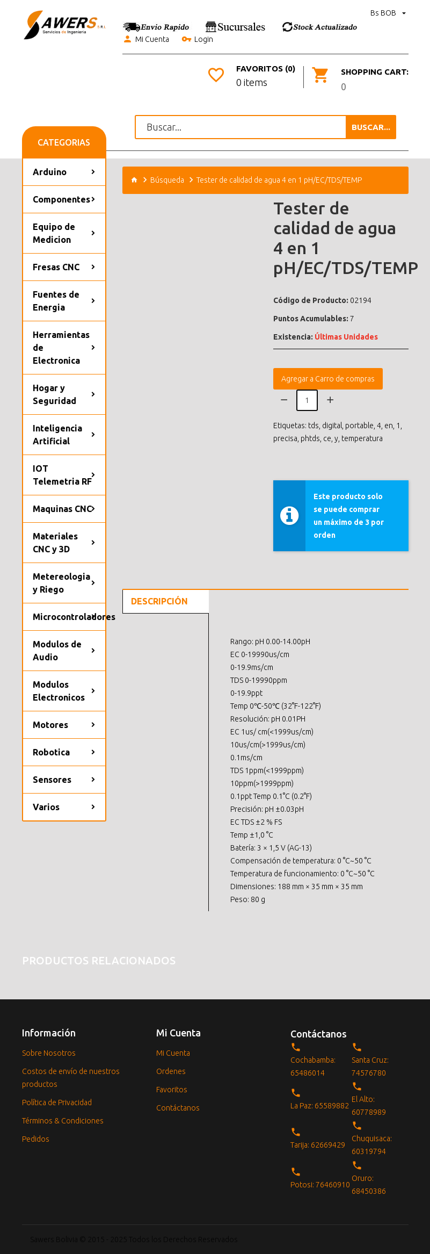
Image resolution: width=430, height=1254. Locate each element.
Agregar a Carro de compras (328, 378)
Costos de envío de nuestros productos (71, 1078)
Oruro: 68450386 (369, 1184)
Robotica (51, 752)
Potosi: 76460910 (320, 1184)
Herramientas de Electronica (61, 347)
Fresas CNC (56, 267)
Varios (46, 807)
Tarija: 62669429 (317, 1145)
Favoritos (171, 1089)
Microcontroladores (69, 617)
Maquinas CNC (62, 509)
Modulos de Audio (57, 650)
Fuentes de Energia (56, 301)
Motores (50, 725)
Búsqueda (167, 180)
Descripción (159, 601)
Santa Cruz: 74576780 (370, 1066)
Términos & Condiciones (63, 1120)
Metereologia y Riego (61, 583)
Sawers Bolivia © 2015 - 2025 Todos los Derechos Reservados (134, 1239)
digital (332, 425)
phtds (310, 438)
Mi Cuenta (145, 40)
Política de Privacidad (57, 1102)
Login (197, 40)
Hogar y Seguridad (54, 394)
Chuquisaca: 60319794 (372, 1145)
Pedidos (35, 1139)
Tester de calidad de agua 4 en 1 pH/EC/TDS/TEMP (279, 180)
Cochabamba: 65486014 (313, 1066)
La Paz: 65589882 (319, 1105)
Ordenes (171, 1071)
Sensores (52, 779)
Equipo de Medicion (54, 233)
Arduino (50, 172)
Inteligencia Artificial (57, 434)
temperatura (362, 438)
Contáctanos (178, 1108)
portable (359, 425)
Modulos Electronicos (59, 691)
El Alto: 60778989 (369, 1105)
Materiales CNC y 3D (55, 542)
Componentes (61, 199)
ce (327, 438)
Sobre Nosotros (49, 1053)
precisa (285, 438)
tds (313, 425)
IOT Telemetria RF (62, 475)
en (388, 425)
